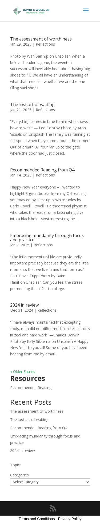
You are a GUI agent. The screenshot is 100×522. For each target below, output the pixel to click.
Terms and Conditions (37, 519)
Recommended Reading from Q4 (42, 170)
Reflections (45, 44)
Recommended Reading (30, 387)
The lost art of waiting (32, 104)
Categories (19, 474)
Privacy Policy (69, 519)
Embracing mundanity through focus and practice (47, 237)
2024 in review (24, 305)
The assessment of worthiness (41, 39)
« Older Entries (22, 371)
